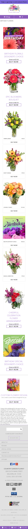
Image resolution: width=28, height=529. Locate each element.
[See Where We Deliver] (14, 438)
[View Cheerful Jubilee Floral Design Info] (14, 124)
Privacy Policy (7, 520)
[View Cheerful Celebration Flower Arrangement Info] (14, 297)
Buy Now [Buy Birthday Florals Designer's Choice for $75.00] (13, 61)
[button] (14, 493)
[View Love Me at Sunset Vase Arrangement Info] (14, 193)
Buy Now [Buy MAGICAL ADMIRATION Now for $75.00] (14, 280)
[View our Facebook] (11, 465)
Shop (7, 17)
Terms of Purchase (18, 520)
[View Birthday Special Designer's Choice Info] (14, 345)
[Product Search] (14, 429)
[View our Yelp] (17, 465)
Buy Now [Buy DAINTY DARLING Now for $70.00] (14, 177)
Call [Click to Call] (4, 528)
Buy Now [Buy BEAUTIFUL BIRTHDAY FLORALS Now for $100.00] (14, 245)
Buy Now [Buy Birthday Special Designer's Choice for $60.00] (13, 369)
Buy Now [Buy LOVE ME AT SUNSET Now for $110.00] (14, 211)
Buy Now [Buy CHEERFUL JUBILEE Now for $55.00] (14, 142)
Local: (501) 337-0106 (14, 477)
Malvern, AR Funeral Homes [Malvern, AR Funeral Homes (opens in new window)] (10, 510)
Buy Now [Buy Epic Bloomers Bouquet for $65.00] (13, 105)
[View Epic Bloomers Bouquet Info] (14, 81)
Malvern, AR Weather (7, 515)
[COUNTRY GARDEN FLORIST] (14, 13)
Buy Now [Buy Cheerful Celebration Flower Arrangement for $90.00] (13, 326)
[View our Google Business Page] (14, 465)
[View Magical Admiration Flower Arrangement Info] (14, 261)
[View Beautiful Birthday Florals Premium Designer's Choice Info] (14, 227)
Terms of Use (14, 523)
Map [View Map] (14, 528)
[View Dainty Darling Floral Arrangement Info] (14, 158)
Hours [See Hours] (23, 528)
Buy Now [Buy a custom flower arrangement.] (14, 402)
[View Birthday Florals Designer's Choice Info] (14, 38)
